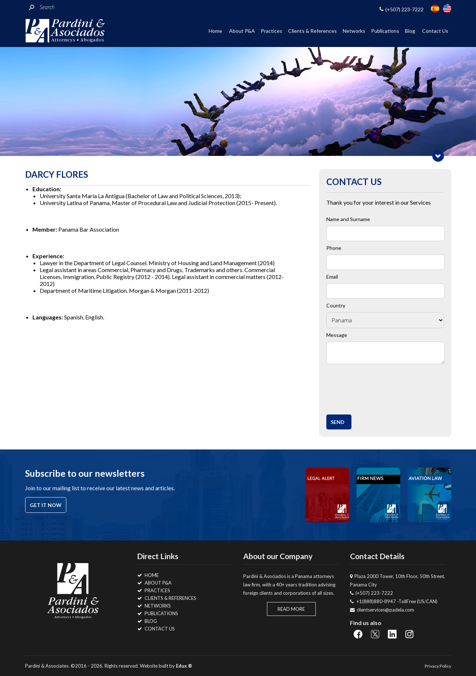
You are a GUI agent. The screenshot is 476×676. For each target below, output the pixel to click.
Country (335, 305)
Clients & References (312, 31)
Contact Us (435, 31)
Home (215, 31)
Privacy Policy (438, 666)
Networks (354, 31)
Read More (291, 609)
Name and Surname (348, 219)
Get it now (46, 505)
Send (338, 422)
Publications (385, 31)
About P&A (242, 31)
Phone (333, 248)
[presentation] (385, 387)
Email (332, 277)
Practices (271, 31)
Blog (410, 31)
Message (336, 335)
